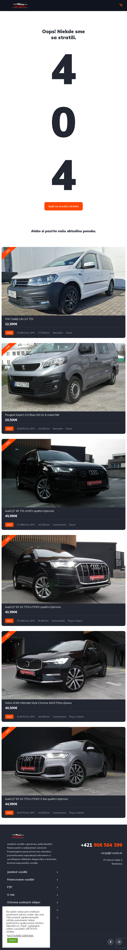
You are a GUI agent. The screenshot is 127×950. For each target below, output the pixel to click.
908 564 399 (101, 845)
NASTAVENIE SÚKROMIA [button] (20, 935)
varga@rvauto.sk (111, 853)
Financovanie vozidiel (20, 879)
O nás (11, 894)
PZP (9, 887)
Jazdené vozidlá (17, 872)
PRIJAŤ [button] (12, 940)
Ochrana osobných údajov (23, 902)
